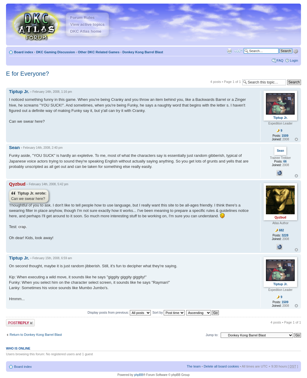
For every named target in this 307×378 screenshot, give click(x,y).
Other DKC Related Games (99, 52)
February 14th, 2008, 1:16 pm (52, 91)
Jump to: (212, 335)
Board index (23, 52)
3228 (285, 235)
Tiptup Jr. (19, 91)
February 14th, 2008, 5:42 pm (48, 184)
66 (285, 161)
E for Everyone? (27, 73)
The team (194, 366)
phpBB (138, 375)
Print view (229, 51)
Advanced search (295, 50)
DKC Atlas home (85, 31)
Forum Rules (82, 17)
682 (281, 230)
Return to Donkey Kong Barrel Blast (36, 334)
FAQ (280, 60)
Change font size (238, 51)
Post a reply (20, 323)
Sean (14, 147)
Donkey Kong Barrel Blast (142, 52)
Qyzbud (17, 184)
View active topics (87, 24)
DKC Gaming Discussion (55, 52)
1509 (285, 135)
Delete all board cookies (221, 366)
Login (294, 60)
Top (296, 139)
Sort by (168, 312)
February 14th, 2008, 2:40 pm (43, 147)
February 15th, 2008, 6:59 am (52, 258)
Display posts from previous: (119, 312)
